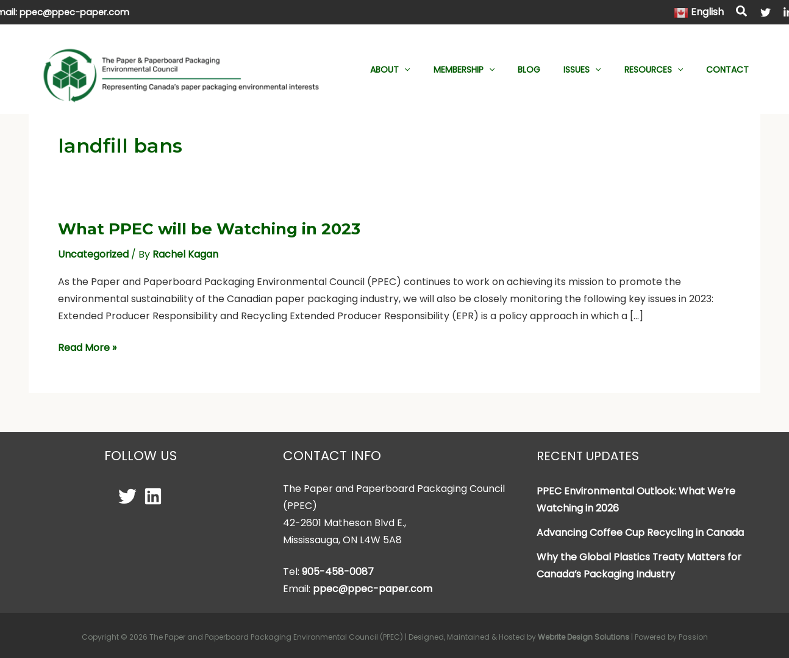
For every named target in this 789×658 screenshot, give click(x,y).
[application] (437, 69)
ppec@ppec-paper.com (74, 12)
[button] (742, 12)
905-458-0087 (338, 571)
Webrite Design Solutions (583, 636)
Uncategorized (93, 254)
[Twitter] (765, 12)
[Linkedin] (153, 495)
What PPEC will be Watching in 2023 (209, 228)
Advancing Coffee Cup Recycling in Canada (640, 532)
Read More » (87, 347)
